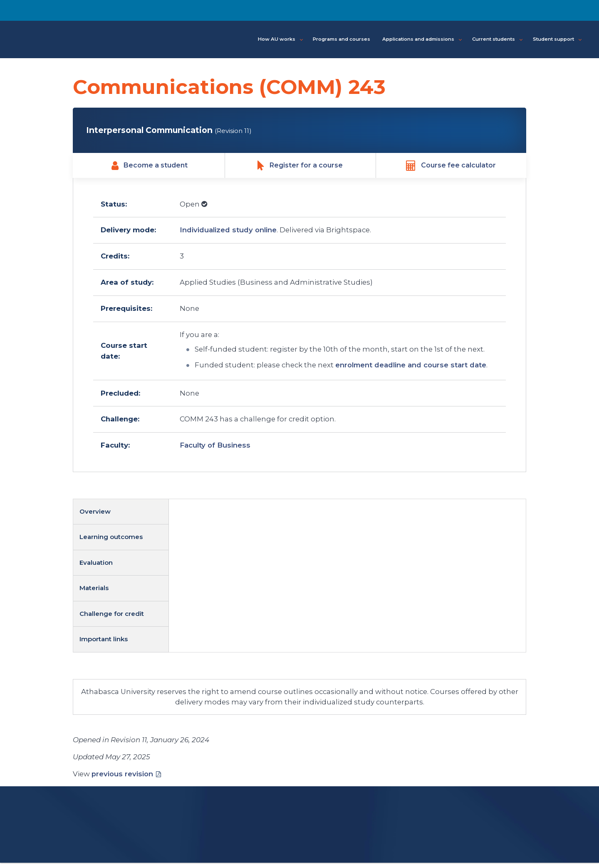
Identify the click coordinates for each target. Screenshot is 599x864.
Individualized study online (228, 231)
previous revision (122, 774)
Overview (95, 512)
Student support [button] (557, 39)
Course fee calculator (451, 166)
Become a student (149, 166)
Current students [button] (497, 39)
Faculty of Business (215, 446)
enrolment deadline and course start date (410, 366)
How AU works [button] (280, 39)
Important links (103, 640)
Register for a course (300, 166)
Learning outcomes (111, 538)
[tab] (121, 512)
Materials (94, 589)
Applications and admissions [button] (422, 39)
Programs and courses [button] (341, 39)
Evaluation (96, 563)
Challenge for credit (111, 614)
